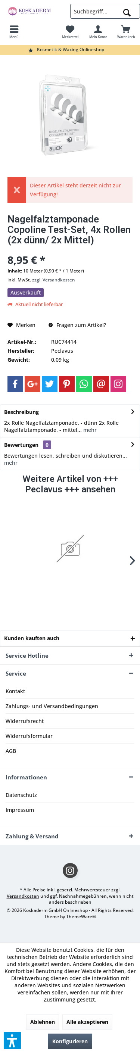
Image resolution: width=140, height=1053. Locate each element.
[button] (12, 1040)
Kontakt (15, 691)
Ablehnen (42, 1021)
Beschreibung (21, 411)
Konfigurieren (70, 1041)
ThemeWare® (81, 916)
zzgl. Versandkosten (53, 280)
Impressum (20, 809)
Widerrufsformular (29, 735)
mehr (89, 429)
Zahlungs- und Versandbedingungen (52, 706)
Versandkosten (23, 896)
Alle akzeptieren (87, 1021)
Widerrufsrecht (25, 721)
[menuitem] (14, 32)
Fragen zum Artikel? (77, 324)
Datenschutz (21, 794)
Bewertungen (21, 444)
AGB (11, 750)
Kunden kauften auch (31, 638)
